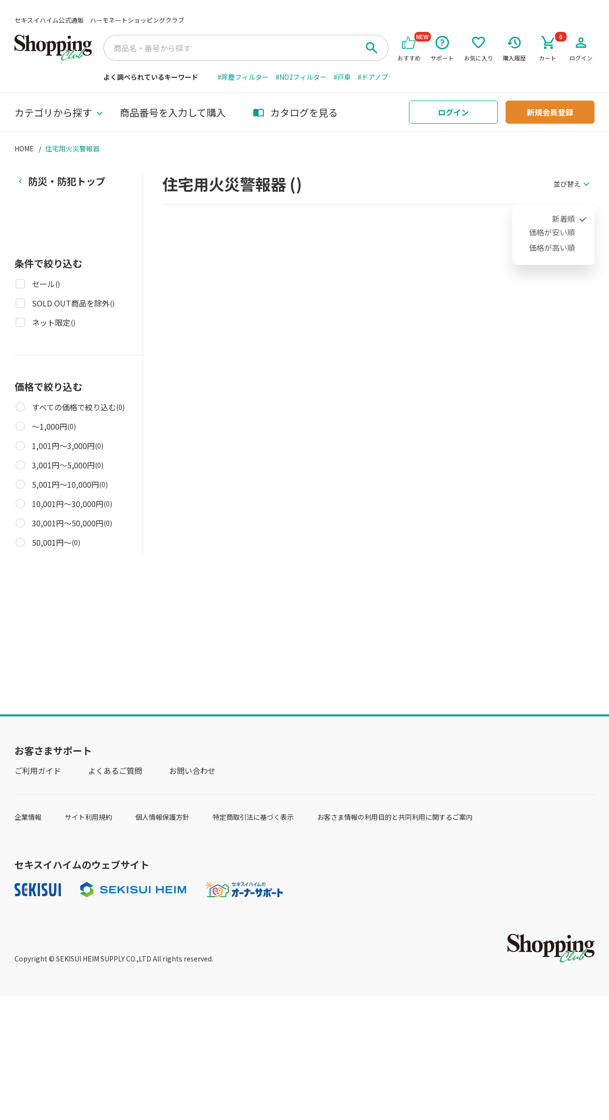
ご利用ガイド (37, 770)
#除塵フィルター (243, 77)
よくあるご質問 (115, 770)
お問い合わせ (192, 770)
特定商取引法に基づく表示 (253, 817)
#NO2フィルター (301, 77)
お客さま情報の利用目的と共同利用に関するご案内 (395, 817)
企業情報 (28, 817)
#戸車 (342, 77)
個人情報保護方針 (162, 817)
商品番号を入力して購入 (173, 112)
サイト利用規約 (88, 817)
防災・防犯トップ (66, 181)
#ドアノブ (373, 77)
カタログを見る (295, 112)
